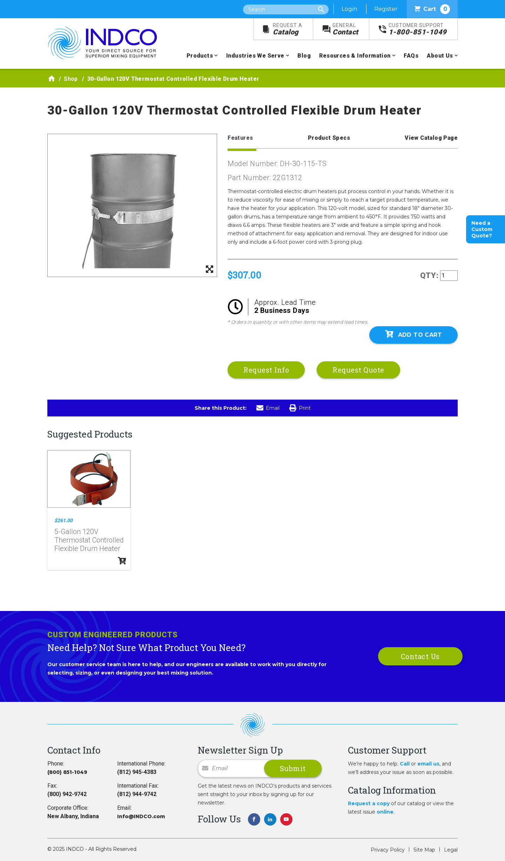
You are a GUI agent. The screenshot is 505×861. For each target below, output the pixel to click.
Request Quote (358, 369)
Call (405, 764)
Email (268, 408)
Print (300, 408)
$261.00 (63, 520)
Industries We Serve (255, 55)
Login (349, 9)
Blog (304, 55)
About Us (440, 55)
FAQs (411, 55)
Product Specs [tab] (329, 137)
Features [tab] (240, 137)
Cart (432, 9)
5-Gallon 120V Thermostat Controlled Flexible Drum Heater (89, 540)
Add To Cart (413, 334)
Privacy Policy (388, 850)
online (385, 812)
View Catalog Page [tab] (431, 137)
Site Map (424, 850)
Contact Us (420, 656)
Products (200, 55)
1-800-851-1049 (418, 29)
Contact (345, 29)
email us (428, 764)
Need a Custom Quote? (481, 229)
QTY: (429, 275)
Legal (451, 850)
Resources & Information (354, 55)
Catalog (287, 29)
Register (386, 9)
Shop (71, 78)
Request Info (266, 369)
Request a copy (369, 803)
